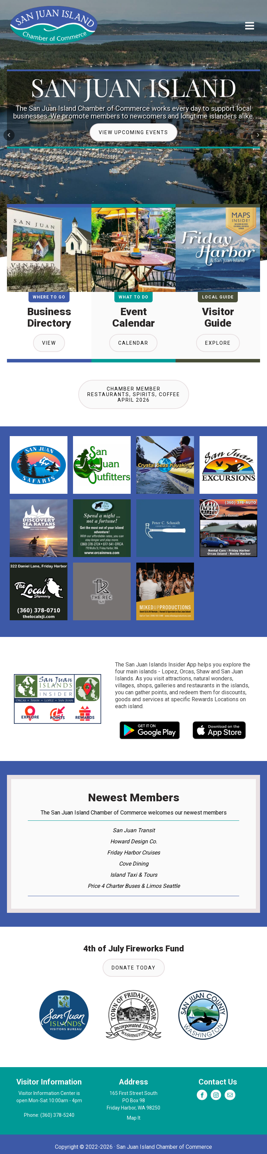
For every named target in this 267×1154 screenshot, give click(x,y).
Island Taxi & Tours (133, 874)
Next (258, 135)
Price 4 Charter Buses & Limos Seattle (134, 886)
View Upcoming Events (133, 132)
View (49, 343)
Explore (218, 343)
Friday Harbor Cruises (133, 852)
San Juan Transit (134, 830)
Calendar (133, 343)
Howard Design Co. (133, 841)
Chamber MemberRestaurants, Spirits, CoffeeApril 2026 (133, 394)
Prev (9, 135)
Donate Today (134, 968)
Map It (133, 1118)
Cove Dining (133, 863)
